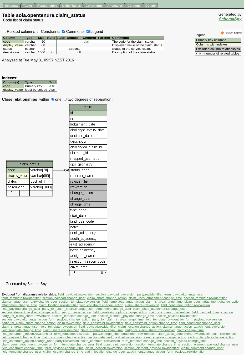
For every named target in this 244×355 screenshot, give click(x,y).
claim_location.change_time (63, 351)
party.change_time (106, 333)
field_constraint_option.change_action (120, 312)
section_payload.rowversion (115, 294)
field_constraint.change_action (101, 305)
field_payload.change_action (212, 312)
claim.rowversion (69, 323)
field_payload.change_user (20, 308)
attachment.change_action (146, 351)
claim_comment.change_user (202, 348)
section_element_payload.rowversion (115, 337)
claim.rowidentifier (225, 333)
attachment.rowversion (210, 326)
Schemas (11, 5)
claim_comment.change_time (102, 330)
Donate (150, 5)
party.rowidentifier (150, 294)
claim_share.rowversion (142, 305)
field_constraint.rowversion (115, 344)
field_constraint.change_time (22, 348)
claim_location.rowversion (104, 348)
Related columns (19, 32)
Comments (73, 32)
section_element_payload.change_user (210, 344)
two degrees (76, 99)
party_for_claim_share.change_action (28, 323)
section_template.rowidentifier (205, 298)
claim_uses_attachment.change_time (155, 298)
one (56, 99)
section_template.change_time (158, 344)
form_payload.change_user (184, 294)
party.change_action (76, 312)
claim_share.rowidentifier (61, 330)
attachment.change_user (113, 308)
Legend (94, 32)
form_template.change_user (74, 344)
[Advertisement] (213, 63)
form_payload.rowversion (204, 319)
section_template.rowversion (79, 301)
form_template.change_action (164, 337)
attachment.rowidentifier (138, 333)
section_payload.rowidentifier (177, 316)
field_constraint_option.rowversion (185, 305)
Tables (28, 5)
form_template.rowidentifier (21, 298)
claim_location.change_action (139, 326)
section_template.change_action (211, 337)
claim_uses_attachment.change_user (160, 308)
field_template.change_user (21, 351)
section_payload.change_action (24, 319)
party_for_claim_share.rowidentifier (150, 330)
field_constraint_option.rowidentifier (26, 333)
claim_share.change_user (20, 326)
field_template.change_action (123, 301)
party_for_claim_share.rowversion (25, 316)
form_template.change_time (142, 341)
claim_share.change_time (164, 301)
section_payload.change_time (185, 341)
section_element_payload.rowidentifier (151, 348)
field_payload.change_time (20, 337)
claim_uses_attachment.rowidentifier (184, 333)
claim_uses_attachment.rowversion (26, 344)
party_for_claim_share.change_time (118, 319)
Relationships (47, 5)
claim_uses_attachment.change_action (212, 301)
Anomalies (115, 5)
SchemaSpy (230, 19)
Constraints (94, 5)
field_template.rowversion (59, 326)
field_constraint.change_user (199, 323)
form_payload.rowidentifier (185, 351)
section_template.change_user (74, 316)
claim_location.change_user (105, 351)
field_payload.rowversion (76, 294)
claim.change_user (15, 301)
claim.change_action (177, 326)
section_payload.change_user (64, 298)
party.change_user (43, 301)
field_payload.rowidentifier (97, 326)
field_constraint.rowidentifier (103, 323)
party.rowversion (67, 341)
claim (88, 41)
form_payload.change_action (69, 319)
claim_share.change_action (107, 298)
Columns (134, 5)
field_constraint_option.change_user (27, 341)
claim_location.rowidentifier (58, 305)
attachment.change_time (19, 305)
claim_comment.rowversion (100, 341)
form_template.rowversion (72, 333)
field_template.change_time (21, 330)
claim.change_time (190, 330)
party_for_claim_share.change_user (68, 308)
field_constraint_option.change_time (151, 323)
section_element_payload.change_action (30, 312)
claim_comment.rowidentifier (169, 312)
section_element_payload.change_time (126, 316)
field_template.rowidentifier (164, 319)
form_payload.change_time (64, 348)
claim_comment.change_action (64, 337)
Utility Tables (71, 5)
